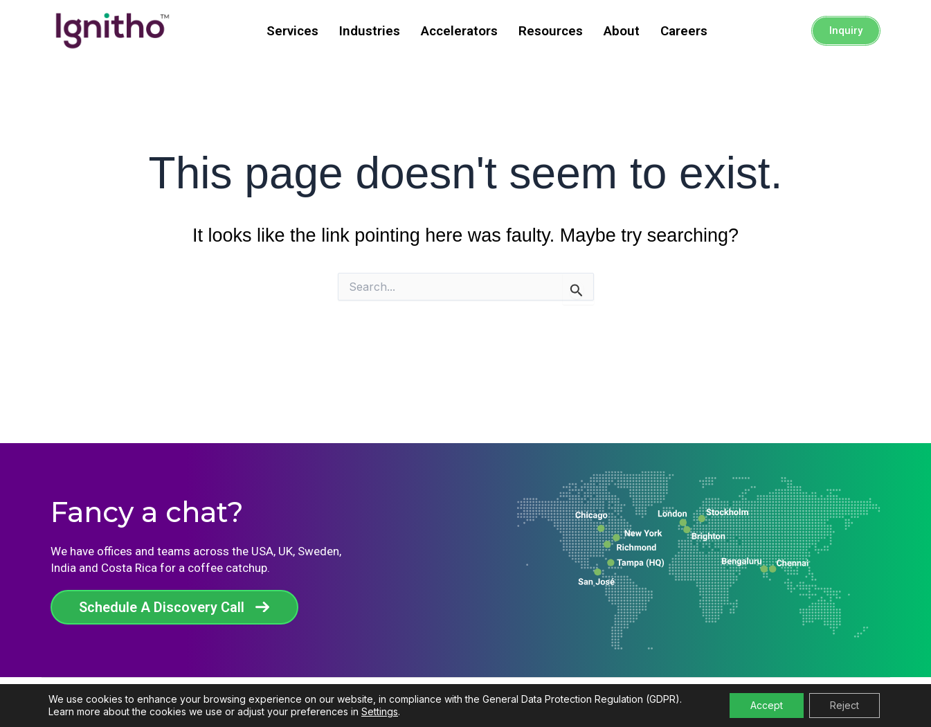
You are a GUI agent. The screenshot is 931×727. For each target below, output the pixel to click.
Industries (369, 31)
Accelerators (459, 31)
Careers (683, 31)
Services (292, 31)
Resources (550, 31)
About (622, 31)
